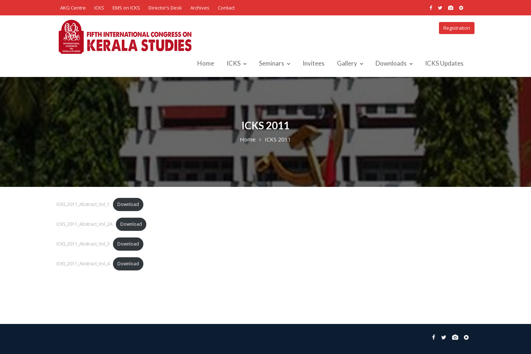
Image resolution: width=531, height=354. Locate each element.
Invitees (314, 63)
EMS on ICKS (126, 7)
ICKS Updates (444, 63)
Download (128, 204)
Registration (456, 28)
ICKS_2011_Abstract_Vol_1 (83, 204)
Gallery (347, 63)
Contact (226, 7)
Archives (199, 7)
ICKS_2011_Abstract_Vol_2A (84, 224)
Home (205, 63)
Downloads (391, 63)
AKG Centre (73, 7)
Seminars (271, 63)
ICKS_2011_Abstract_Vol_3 (83, 244)
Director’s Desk (165, 7)
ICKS (99, 7)
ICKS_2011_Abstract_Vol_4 (83, 264)
